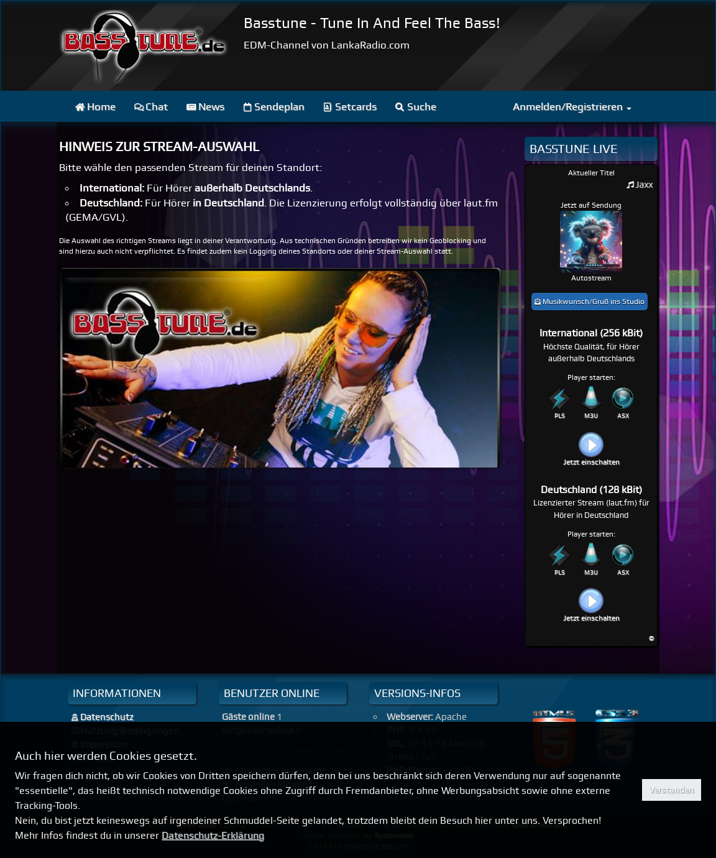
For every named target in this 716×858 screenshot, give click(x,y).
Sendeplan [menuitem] (274, 106)
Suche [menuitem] (415, 106)
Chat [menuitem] (151, 106)
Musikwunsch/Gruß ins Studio (590, 301)
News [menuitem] (205, 106)
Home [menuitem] (95, 106)
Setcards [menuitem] (350, 106)
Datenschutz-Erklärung (213, 835)
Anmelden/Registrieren (572, 106)
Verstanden (671, 790)
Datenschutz (107, 716)
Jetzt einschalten (591, 462)
